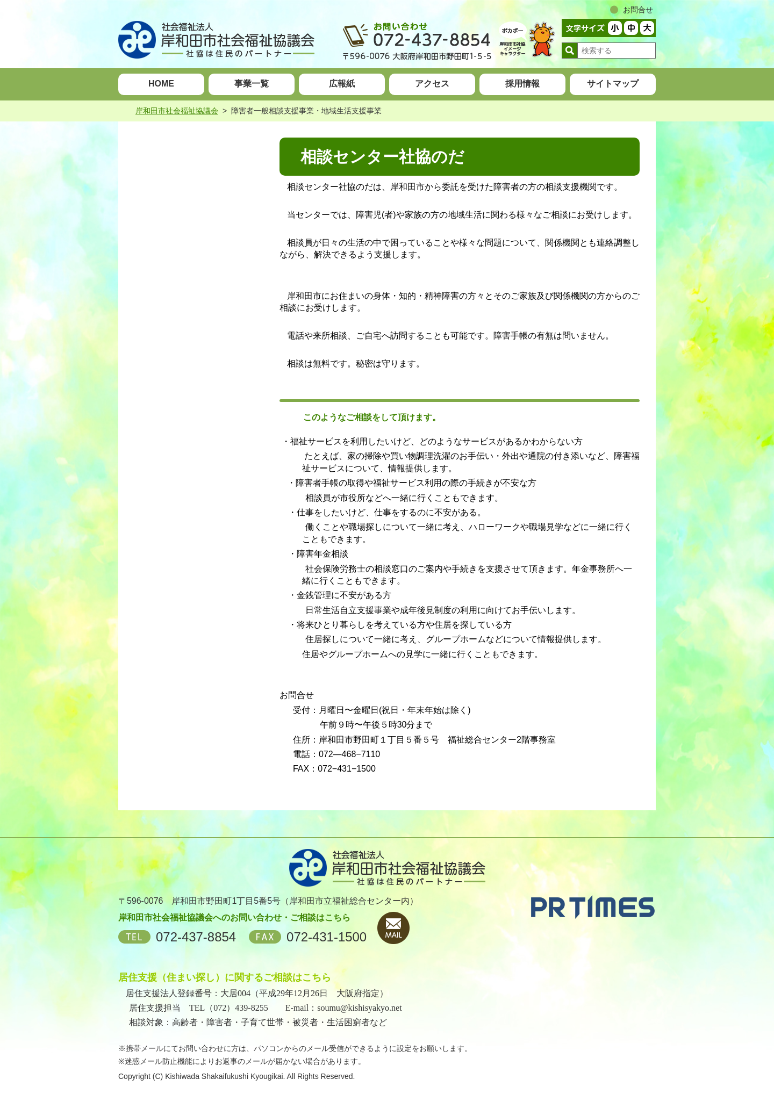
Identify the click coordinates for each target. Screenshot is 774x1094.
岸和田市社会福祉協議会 (176, 110)
